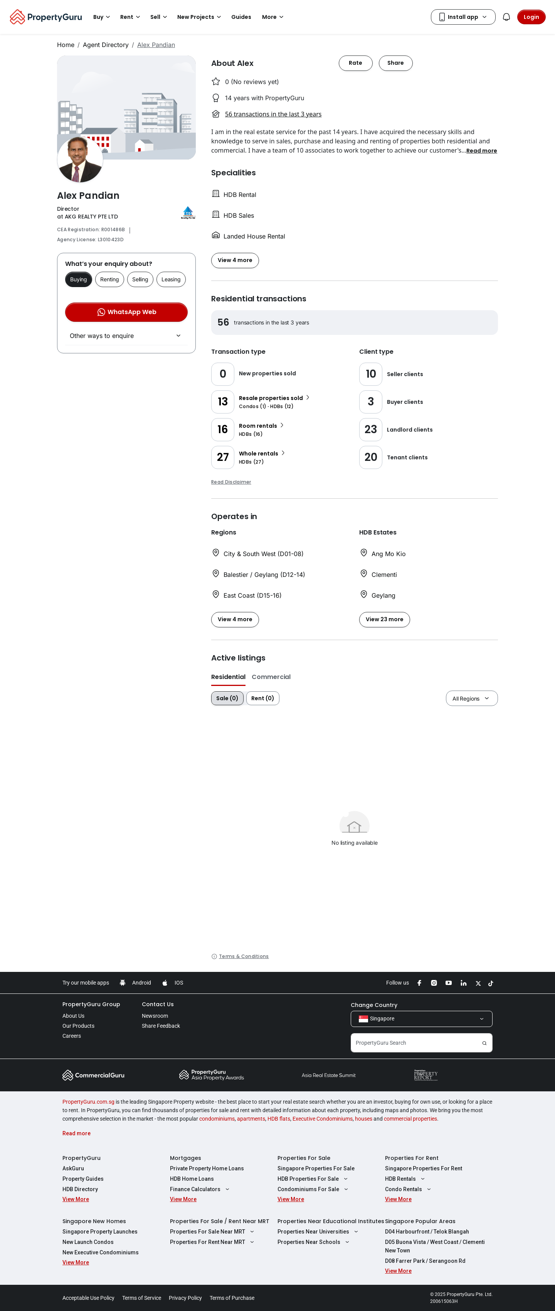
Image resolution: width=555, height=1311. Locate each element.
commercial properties (410, 1119)
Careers (71, 1036)
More (274, 17)
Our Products (78, 1026)
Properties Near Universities (319, 1231)
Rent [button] (131, 17)
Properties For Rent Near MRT (213, 1242)
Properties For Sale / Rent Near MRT (219, 1221)
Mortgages (185, 1158)
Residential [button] (228, 676)
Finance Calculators (200, 1189)
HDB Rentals (406, 1179)
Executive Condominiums (323, 1119)
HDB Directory (80, 1189)
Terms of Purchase (232, 1298)
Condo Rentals (409, 1189)
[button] (481, 150)
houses (363, 1119)
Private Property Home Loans (207, 1168)
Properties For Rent (412, 1158)
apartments (251, 1119)
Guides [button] (241, 17)
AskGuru (73, 1168)
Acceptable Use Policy (88, 1298)
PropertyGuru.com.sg (88, 1102)
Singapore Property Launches (100, 1232)
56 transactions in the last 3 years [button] (273, 114)
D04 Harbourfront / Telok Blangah (427, 1232)
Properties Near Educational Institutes (331, 1221)
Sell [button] (160, 17)
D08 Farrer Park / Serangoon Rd (425, 1261)
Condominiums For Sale (314, 1189)
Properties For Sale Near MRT (213, 1231)
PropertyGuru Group (91, 1004)
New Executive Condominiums (100, 1252)
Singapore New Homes (94, 1221)
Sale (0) (227, 698)
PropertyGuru (81, 1158)
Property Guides (83, 1179)
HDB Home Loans (192, 1179)
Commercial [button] (271, 676)
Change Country (374, 1005)
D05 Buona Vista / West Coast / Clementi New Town (435, 1246)
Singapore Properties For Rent (423, 1168)
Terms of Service (141, 1298)
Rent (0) (262, 698)
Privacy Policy (185, 1298)
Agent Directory (106, 45)
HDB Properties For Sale (314, 1179)
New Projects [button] (200, 17)
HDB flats (278, 1119)
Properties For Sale (304, 1158)
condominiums (217, 1119)
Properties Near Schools (314, 1242)
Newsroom (155, 1016)
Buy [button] (103, 17)
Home (65, 45)
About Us (73, 1016)
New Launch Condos (88, 1242)
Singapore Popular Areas (420, 1221)
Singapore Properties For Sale (316, 1168)
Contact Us (158, 1004)
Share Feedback (161, 1026)
